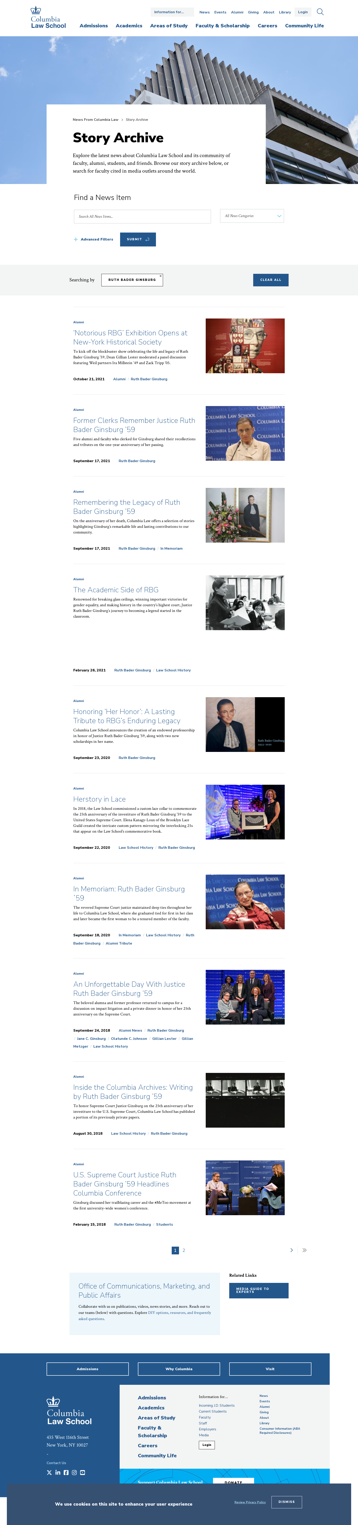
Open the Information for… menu (172, 12)
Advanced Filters (97, 239)
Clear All (271, 280)
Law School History (173, 670)
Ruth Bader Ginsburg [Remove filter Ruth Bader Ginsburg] (132, 280)
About (268, 12)
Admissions (152, 1397)
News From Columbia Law (95, 119)
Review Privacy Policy (250, 1502)
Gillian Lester (164, 1038)
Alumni (237, 12)
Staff (203, 1423)
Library (285, 12)
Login (303, 12)
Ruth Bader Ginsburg (149, 379)
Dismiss (287, 1502)
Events (220, 12)
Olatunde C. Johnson (129, 1038)
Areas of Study (156, 1417)
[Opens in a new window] (49, 1473)
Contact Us (56, 1462)
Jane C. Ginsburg (91, 1038)
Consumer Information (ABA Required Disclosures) (280, 1431)
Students (164, 1224)
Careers (147, 1445)
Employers (207, 1429)
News (205, 12)
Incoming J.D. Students (217, 1405)
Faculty (205, 1417)
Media (204, 1435)
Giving (253, 12)
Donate (233, 1483)
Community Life (157, 1455)
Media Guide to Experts (252, 1290)
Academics (151, 1407)
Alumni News (130, 1030)
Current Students (213, 1411)
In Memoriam (172, 548)
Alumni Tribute (119, 943)
